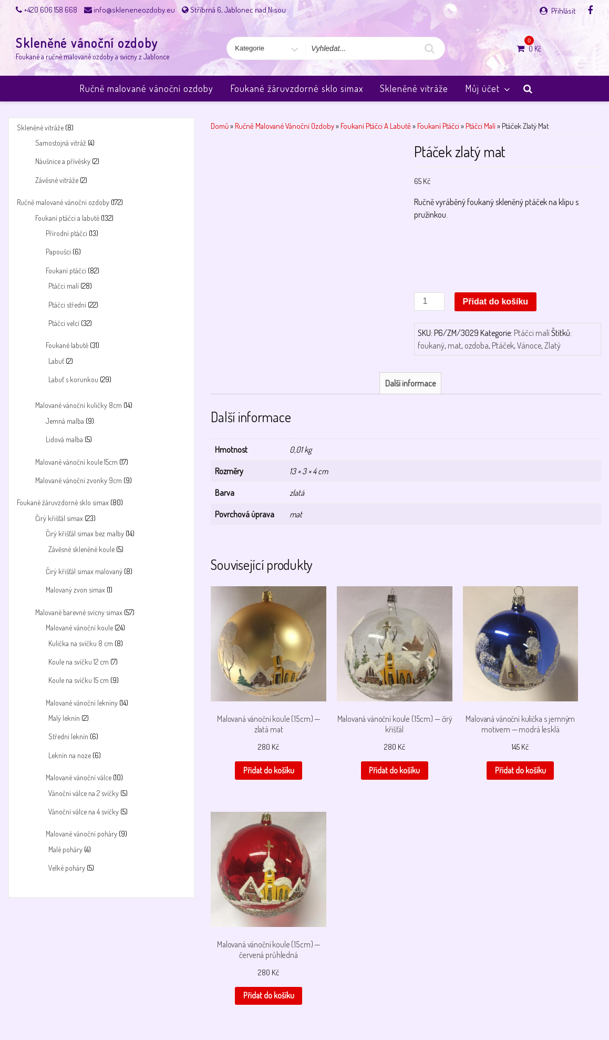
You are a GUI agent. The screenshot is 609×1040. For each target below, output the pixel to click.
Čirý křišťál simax (59, 518)
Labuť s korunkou (73, 379)
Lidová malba (64, 439)
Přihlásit (563, 11)
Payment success (306, 1005)
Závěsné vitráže (56, 180)
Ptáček (503, 345)
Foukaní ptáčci (66, 270)
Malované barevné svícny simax (78, 612)
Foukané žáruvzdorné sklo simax (296, 88)
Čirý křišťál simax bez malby (85, 533)
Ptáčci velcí (63, 323)
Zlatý (552, 345)
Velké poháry (66, 867)
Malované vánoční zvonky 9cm (78, 480)
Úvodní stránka (486, 1005)
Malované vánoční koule (79, 627)
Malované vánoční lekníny (82, 702)
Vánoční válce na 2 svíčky (83, 793)
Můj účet (488, 88)
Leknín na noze (69, 755)
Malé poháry (65, 849)
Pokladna (355, 1005)
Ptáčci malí (63, 285)
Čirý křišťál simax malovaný (84, 571)
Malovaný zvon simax (75, 589)
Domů (220, 125)
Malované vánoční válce (78, 777)
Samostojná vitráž (60, 142)
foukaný (431, 345)
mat (454, 345)
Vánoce (529, 345)
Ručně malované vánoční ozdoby (146, 88)
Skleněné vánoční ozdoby (87, 43)
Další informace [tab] (410, 383)
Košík (108, 1005)
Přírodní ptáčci (66, 233)
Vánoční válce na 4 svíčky (83, 811)
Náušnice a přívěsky (62, 161)
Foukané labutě (67, 345)
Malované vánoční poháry (81, 833)
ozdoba (477, 345)
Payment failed (249, 1005)
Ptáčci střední (67, 304)
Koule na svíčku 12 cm (78, 661)
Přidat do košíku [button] (254, 742)
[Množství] (429, 301)
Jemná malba (65, 420)
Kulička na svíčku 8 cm (80, 643)
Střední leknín (68, 736)
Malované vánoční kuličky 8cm (78, 405)
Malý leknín (64, 717)
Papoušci (58, 251)
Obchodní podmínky (188, 1005)
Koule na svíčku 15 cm (78, 680)
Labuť (56, 360)
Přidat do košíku (495, 301)
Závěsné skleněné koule (81, 549)
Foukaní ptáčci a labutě (67, 217)
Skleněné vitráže (414, 88)
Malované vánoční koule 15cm (76, 461)
